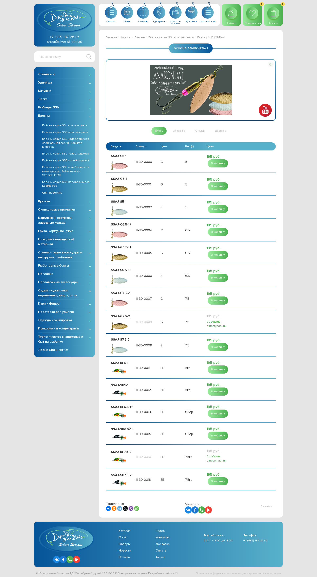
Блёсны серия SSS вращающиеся (65, 133)
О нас (123, 536)
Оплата (161, 549)
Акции (160, 555)
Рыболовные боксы (53, 266)
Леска (43, 100)
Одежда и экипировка (55, 321)
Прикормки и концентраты (58, 329)
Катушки (44, 92)
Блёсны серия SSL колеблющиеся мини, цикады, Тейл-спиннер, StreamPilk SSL (65, 172)
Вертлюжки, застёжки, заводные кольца (55, 221)
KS (176, 571)
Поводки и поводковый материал (56, 242)
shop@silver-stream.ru (64, 41)
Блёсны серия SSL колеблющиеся (65, 154)
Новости (125, 549)
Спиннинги (46, 75)
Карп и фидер (48, 304)
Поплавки (45, 275)
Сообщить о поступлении (216, 322)
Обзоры (124, 542)
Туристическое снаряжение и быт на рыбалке (60, 340)
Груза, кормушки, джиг (55, 232)
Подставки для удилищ (56, 313)
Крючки (44, 202)
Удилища (45, 83)
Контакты (162, 536)
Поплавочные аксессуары (58, 283)
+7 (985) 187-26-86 (64, 37)
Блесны (44, 116)
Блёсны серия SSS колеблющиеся (65, 161)
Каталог (125, 37)
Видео (160, 529)
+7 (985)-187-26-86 (255, 539)
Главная (111, 37)
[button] (271, 64)
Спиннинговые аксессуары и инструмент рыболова (60, 255)
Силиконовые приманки (56, 210)
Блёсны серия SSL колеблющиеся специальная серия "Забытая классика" (65, 143)
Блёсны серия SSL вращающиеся (65, 126)
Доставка (163, 542)
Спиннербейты (52, 193)
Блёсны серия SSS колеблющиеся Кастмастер (65, 184)
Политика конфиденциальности (208, 571)
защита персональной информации (257, 571)
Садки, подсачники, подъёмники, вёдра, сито (57, 293)
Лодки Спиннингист (53, 351)
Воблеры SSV (48, 108)
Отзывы (124, 555)
